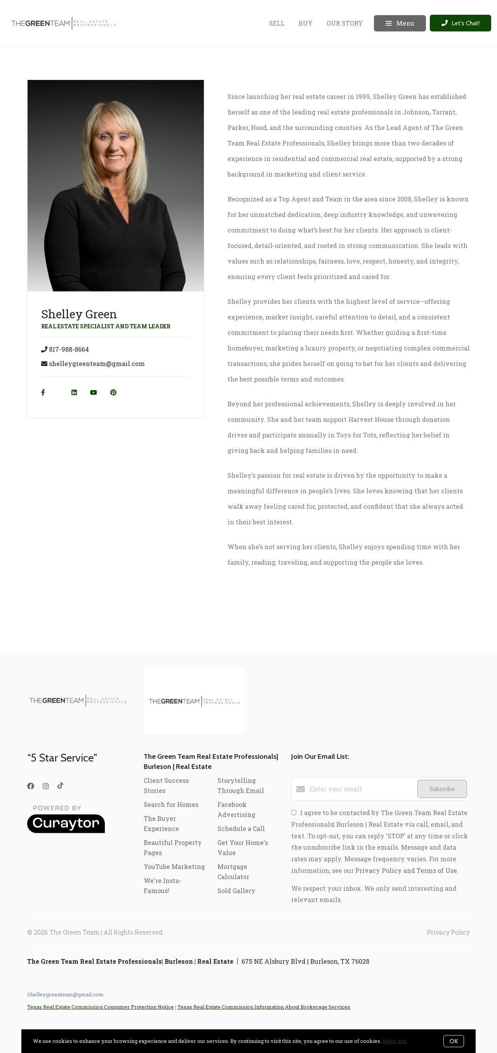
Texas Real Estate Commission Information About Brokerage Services (263, 1006)
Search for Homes (171, 804)
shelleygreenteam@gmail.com (97, 363)
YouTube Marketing (174, 866)
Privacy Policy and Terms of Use (406, 870)
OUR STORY (345, 23)
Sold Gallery (236, 890)
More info (394, 1040)
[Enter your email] (361, 789)
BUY (306, 23)
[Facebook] (30, 786)
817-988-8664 (69, 349)
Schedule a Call (241, 828)
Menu (400, 23)
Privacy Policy (448, 932)
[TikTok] (60, 786)
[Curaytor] (66, 831)
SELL (277, 23)
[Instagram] (46, 786)
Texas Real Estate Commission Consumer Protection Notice (100, 1006)
